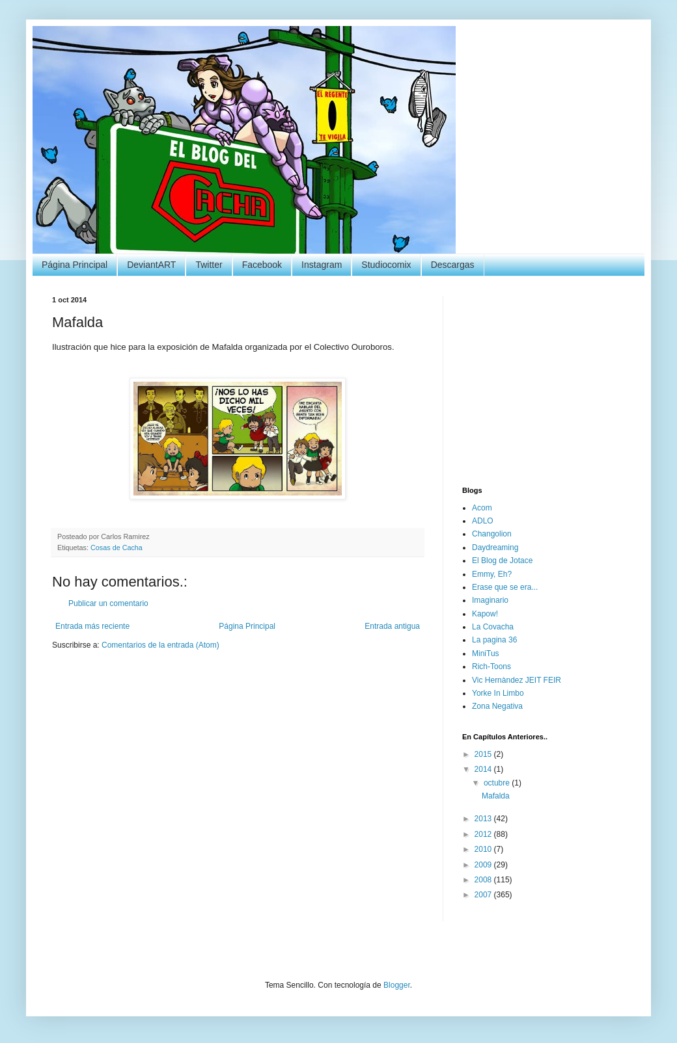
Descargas (453, 264)
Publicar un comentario (108, 603)
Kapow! (485, 613)
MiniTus (485, 653)
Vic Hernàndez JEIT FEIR (516, 680)
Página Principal (74, 264)
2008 (484, 879)
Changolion (492, 533)
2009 (484, 864)
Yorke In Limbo (498, 693)
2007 (484, 894)
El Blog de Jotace (502, 560)
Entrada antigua (392, 626)
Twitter (208, 264)
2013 (484, 818)
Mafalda (496, 795)
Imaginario (490, 600)
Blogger (396, 985)
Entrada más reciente (92, 626)
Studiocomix (386, 264)
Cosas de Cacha (116, 547)
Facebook (262, 264)
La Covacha (493, 626)
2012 (484, 834)
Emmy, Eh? (492, 574)
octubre (498, 782)
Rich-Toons (491, 666)
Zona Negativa (497, 706)
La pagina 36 (494, 639)
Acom (482, 507)
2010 (484, 849)
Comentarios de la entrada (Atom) (160, 645)
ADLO (482, 520)
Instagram (321, 264)
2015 (484, 754)
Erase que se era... (505, 587)
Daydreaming (495, 547)
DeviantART (151, 264)
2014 (484, 769)
